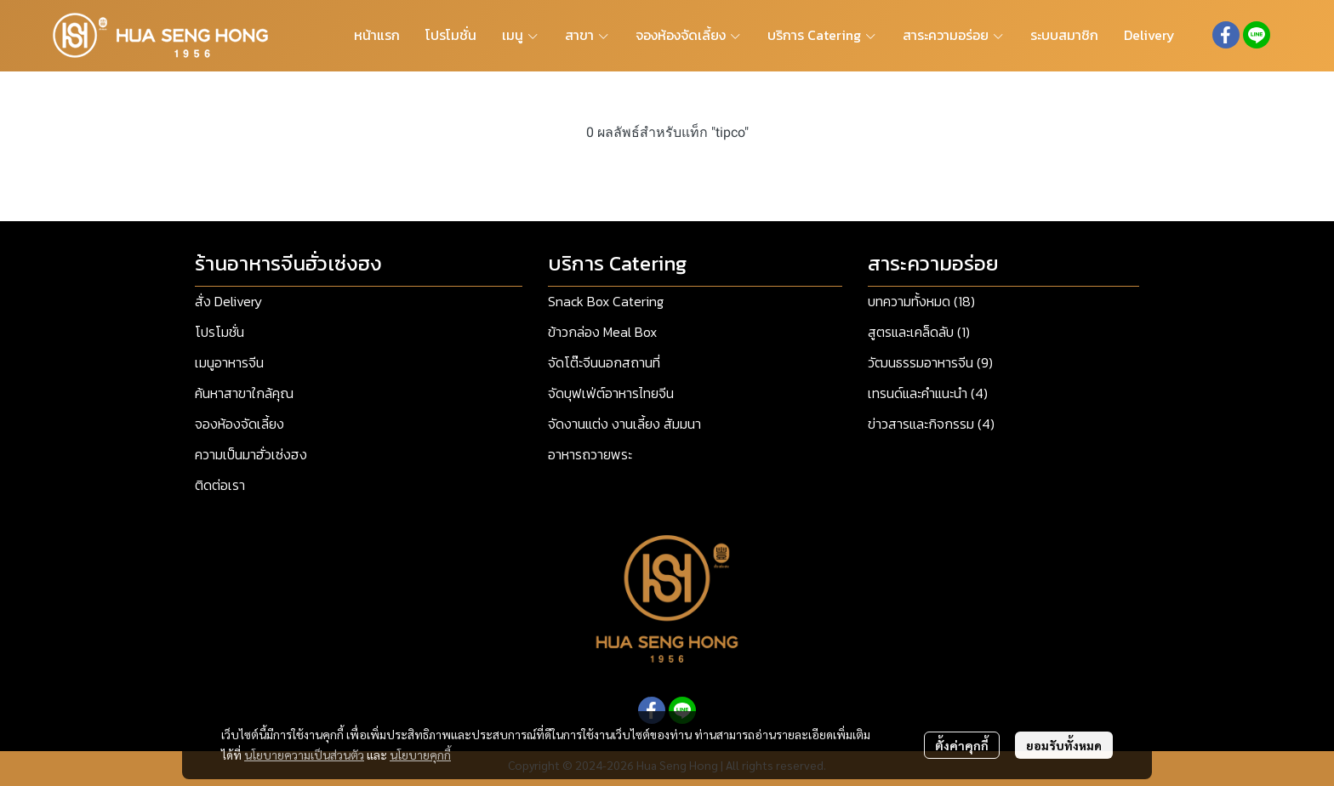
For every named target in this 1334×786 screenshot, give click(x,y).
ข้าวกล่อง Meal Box (602, 332)
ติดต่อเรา (220, 485)
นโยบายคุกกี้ (420, 754)
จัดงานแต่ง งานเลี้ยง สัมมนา (624, 423)
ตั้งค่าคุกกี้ (962, 745)
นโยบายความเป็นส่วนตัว (304, 754)
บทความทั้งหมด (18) (921, 301)
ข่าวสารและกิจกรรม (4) (931, 423)
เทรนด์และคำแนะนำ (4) (928, 393)
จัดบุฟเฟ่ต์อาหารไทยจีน (611, 393)
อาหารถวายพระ (590, 454)
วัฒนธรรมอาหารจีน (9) (930, 362)
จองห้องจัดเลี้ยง (239, 423)
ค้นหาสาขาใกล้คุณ (244, 393)
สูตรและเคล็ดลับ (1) (919, 332)
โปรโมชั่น (219, 332)
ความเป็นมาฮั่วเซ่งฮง (251, 454)
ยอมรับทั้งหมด (1064, 745)
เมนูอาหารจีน (229, 362)
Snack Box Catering (606, 301)
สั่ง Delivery (228, 301)
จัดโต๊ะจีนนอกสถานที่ (604, 362)
